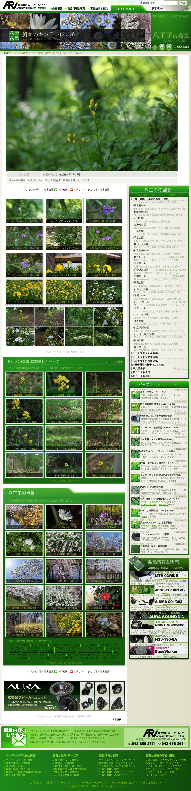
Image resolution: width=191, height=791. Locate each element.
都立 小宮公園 (160, 302)
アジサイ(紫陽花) (38, 654)
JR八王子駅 (159, 368)
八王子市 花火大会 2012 (145, 360)
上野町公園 (140, 224)
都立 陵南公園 (141, 250)
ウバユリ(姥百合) (19, 657)
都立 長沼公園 (141, 327)
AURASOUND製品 (109, 769)
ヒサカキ (74, 645)
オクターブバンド (155, 766)
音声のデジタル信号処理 (153, 502)
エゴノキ (107, 651)
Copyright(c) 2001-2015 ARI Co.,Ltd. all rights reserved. (95, 786)
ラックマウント (176, 766)
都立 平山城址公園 (144, 334)
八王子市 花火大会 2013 (145, 357)
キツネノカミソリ (109, 654)
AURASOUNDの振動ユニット (115, 775)
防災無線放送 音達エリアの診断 (70, 769)
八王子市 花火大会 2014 (145, 353)
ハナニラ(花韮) (89, 645)
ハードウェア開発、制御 (66, 775)
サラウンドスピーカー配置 (159, 772)
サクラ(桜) (48, 648)
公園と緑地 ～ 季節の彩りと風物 (150, 199)
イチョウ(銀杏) (109, 657)
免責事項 (50, 782)
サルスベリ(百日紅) (40, 657)
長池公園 (139, 340)
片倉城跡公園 (160, 270)
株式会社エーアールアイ (94, 782)
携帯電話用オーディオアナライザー (118, 763)
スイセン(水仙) (39, 645)
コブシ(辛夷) (33, 648)
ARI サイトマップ (68, 782)
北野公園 (139, 321)
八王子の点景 (20, 52)
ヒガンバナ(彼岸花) (63, 657)
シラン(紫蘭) (47, 651)
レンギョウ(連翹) (59, 645)
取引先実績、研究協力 (18, 763)
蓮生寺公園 (140, 346)
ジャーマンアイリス (89, 651)
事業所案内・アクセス (18, 769)
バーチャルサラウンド (157, 775)
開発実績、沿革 (14, 766)
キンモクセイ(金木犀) (87, 657)
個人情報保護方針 (15, 775)
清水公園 (50, 52)
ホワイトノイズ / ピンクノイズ (162, 763)
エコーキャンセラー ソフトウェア (117, 760)
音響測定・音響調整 (63, 763)
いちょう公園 (141, 289)
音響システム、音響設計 (66, 760)
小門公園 (139, 218)
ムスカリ (104, 645)
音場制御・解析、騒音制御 (154, 526)
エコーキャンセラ (155, 769)
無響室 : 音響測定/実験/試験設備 (23, 772)
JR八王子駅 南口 (141, 376)
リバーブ (163, 504)
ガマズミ (71, 648)
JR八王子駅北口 (141, 372)
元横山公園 (140, 295)
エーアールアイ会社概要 (19, 760)
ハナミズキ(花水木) (65, 651)
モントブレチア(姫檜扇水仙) (82, 654)
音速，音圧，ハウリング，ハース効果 (165, 760)
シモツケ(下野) (58, 654)
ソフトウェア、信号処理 (66, 772)
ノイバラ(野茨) (30, 651)
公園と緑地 (36, 52)
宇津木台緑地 (141, 314)
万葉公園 (139, 231)
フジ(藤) (59, 648)
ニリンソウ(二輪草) (19, 645)
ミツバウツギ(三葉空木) (91, 648)
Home (7, 52)
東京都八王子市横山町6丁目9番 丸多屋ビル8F (136, 782)
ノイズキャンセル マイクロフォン (117, 766)
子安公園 (139, 282)
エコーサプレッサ (177, 769)
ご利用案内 (36, 782)
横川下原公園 (141, 244)
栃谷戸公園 (160, 257)
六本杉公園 (160, 276)
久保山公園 (140, 308)
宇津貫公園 (140, 263)
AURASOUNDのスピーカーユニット (118, 772)
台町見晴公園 (141, 211)
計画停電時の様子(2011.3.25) (148, 364)
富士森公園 (140, 205)
